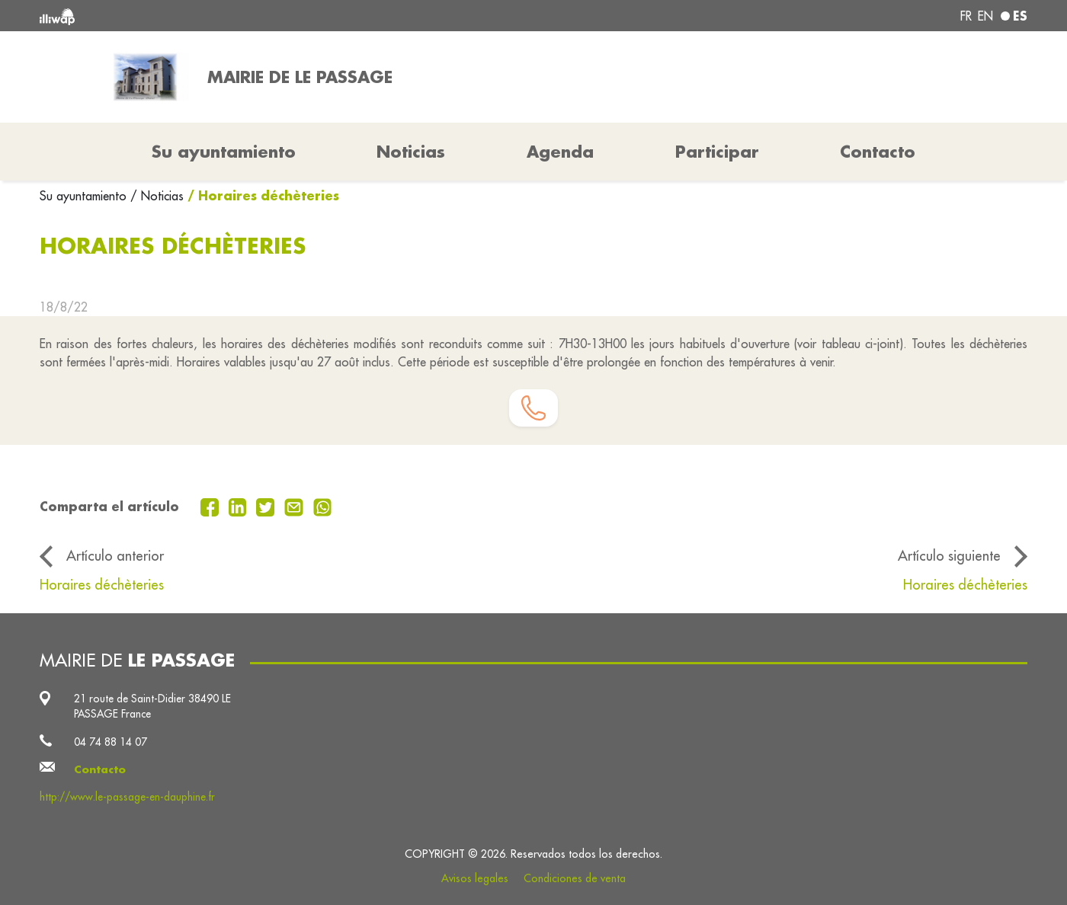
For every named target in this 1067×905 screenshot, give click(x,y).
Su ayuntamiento (85, 195)
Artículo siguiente (949, 555)
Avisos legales (474, 878)
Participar (717, 151)
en (985, 16)
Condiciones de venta (575, 878)
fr (966, 16)
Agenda (560, 151)
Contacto (877, 151)
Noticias (410, 151)
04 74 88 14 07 (110, 742)
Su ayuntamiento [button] (224, 151)
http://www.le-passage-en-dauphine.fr (127, 797)
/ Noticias (157, 195)
